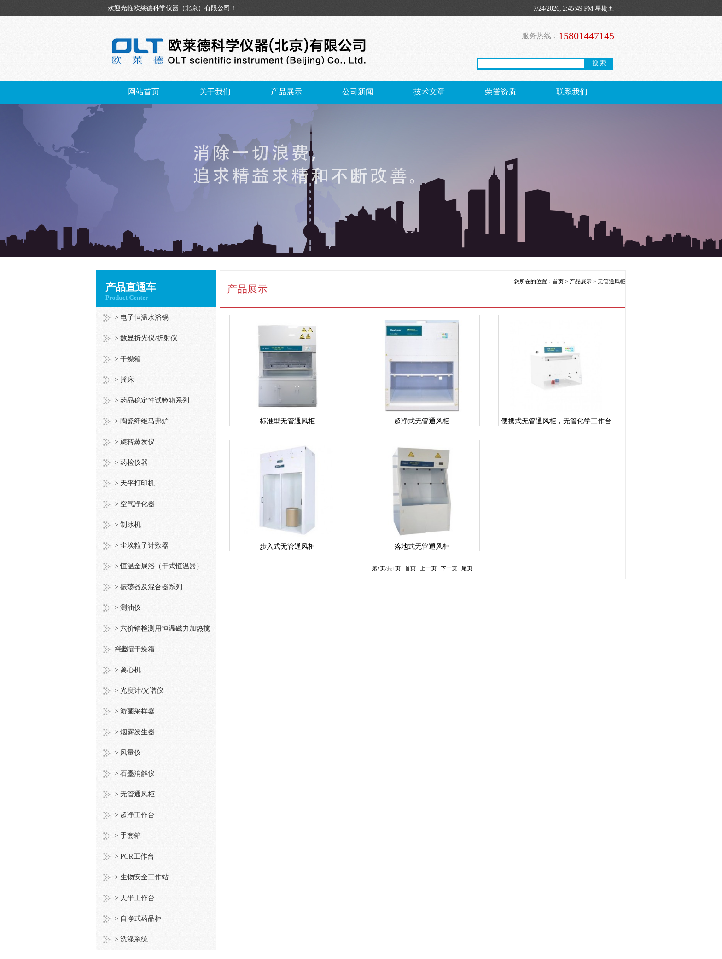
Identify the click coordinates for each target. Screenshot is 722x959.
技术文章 (429, 92)
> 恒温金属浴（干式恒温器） (159, 566)
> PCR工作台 (134, 856)
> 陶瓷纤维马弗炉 (142, 421)
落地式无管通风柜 (421, 546)
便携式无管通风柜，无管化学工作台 (556, 421)
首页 (558, 281)
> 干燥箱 (128, 359)
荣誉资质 (500, 92)
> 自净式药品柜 (138, 918)
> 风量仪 (128, 752)
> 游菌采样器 (135, 711)
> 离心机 (128, 669)
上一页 (428, 568)
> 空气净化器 (135, 504)
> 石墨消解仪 (135, 773)
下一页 (449, 568)
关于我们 (215, 92)
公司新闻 (357, 92)
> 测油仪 (128, 607)
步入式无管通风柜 (287, 546)
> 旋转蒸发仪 (135, 441)
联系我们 (572, 92)
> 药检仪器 (131, 462)
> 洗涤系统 (131, 939)
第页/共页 (386, 568)
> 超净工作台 (135, 815)
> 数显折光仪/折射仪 (146, 338)
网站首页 (143, 92)
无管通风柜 (611, 281)
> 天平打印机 (135, 483)
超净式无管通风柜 (421, 421)
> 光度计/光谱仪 (139, 690)
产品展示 (286, 92)
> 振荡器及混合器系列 (148, 587)
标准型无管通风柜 (287, 421)
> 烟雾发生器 (135, 732)
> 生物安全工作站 (142, 877)
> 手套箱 (128, 835)
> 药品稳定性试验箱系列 (152, 400)
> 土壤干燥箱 (135, 649)
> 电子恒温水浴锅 (142, 317)
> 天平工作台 (135, 897)
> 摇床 (124, 379)
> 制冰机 (128, 524)
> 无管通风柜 (135, 794)
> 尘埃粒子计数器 (142, 545)
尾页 (467, 568)
